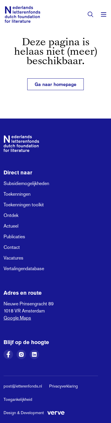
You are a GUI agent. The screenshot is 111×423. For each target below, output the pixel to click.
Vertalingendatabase (24, 268)
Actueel (11, 226)
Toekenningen (17, 194)
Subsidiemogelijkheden (26, 183)
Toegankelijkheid (18, 399)
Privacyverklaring (63, 386)
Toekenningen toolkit (24, 205)
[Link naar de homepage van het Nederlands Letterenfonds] (22, 14)
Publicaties (14, 237)
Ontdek (11, 215)
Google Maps (17, 318)
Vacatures (13, 258)
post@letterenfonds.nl (23, 386)
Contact (12, 247)
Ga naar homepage (55, 84)
